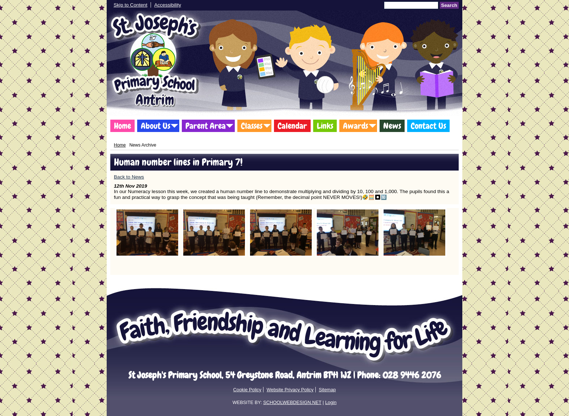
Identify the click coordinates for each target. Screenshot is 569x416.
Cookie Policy (247, 389)
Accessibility (167, 5)
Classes (251, 125)
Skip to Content (130, 5)
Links (325, 125)
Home (122, 125)
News (392, 125)
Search (449, 5)
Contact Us (428, 125)
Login (330, 402)
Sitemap (327, 389)
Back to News (129, 177)
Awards (355, 125)
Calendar (292, 125)
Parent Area (205, 125)
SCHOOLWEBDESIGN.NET (292, 402)
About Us (155, 125)
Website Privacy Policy (290, 389)
